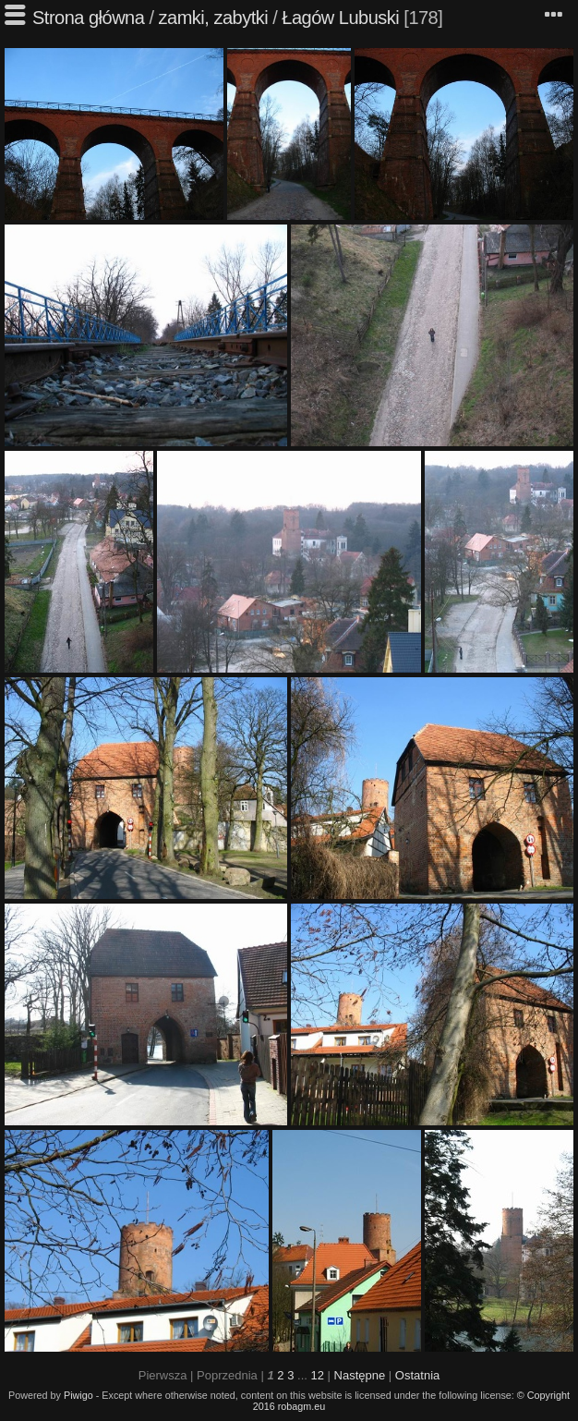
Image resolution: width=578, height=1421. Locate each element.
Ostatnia (417, 1375)
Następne (360, 1375)
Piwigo (78, 1395)
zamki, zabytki (214, 17)
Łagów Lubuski (340, 17)
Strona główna (88, 17)
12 (316, 1375)
